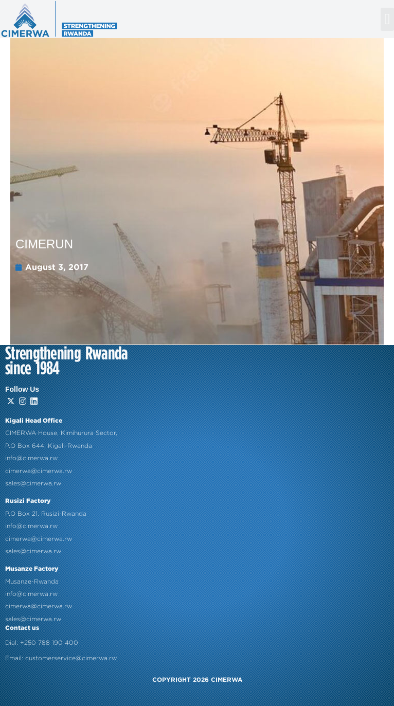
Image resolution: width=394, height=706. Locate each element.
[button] (387, 19)
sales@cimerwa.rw (33, 458)
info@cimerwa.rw (31, 433)
